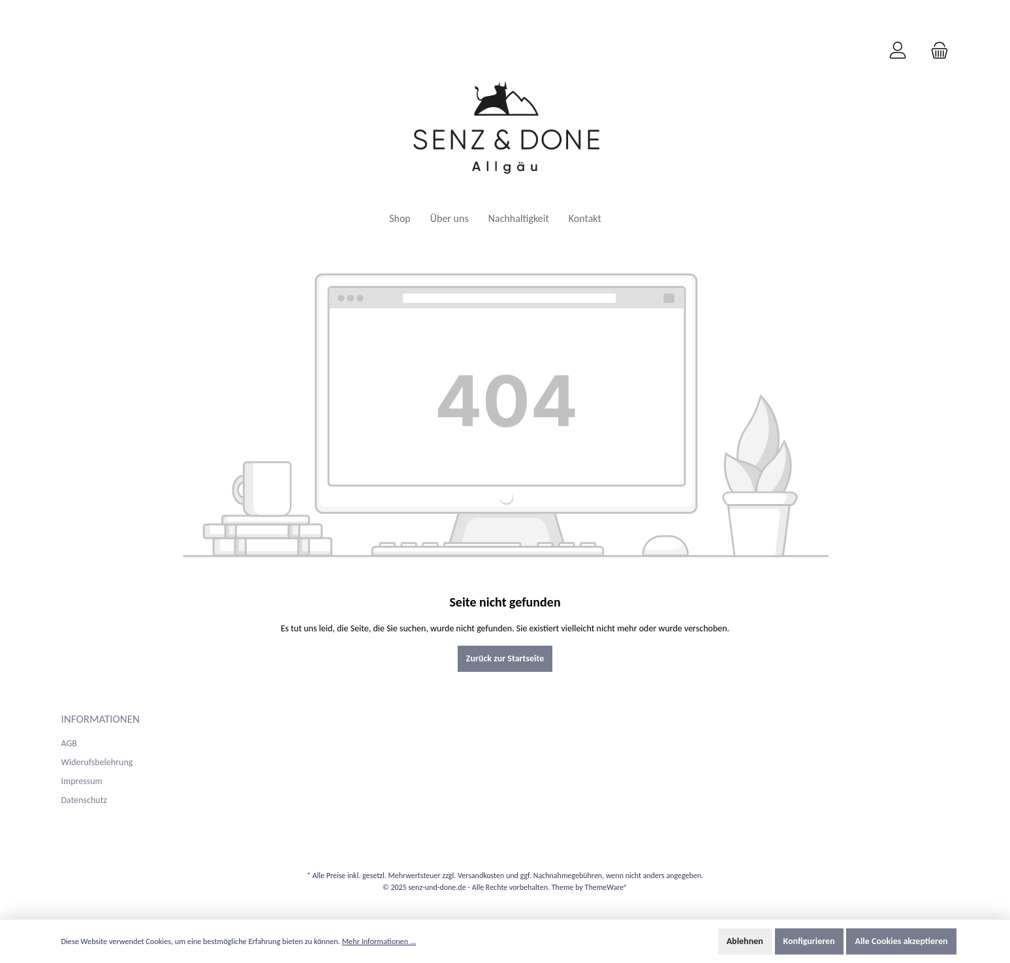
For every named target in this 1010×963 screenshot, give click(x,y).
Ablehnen (745, 941)
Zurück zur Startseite (505, 658)
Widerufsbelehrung (97, 762)
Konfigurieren (809, 941)
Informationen (100, 719)
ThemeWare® (606, 887)
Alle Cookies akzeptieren (901, 941)
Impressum (82, 781)
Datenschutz (84, 800)
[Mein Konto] (897, 51)
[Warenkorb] (935, 51)
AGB (69, 743)
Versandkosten (481, 875)
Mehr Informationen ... (379, 941)
